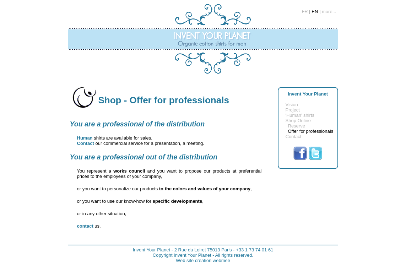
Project (293, 110)
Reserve (296, 126)
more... (329, 11)
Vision (292, 104)
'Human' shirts (300, 115)
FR (305, 11)
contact (85, 226)
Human (85, 138)
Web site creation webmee (203, 260)
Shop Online (298, 120)
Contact (294, 136)
